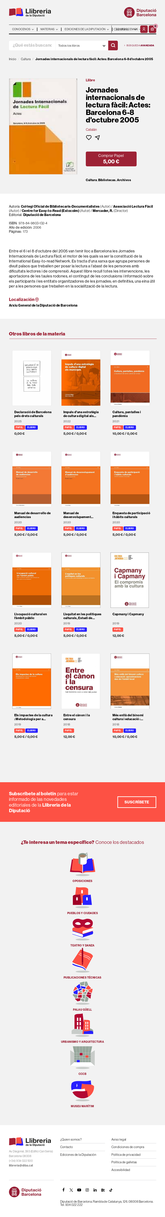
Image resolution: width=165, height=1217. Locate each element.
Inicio (12, 59)
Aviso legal (118, 1139)
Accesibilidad (120, 1170)
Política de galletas (124, 1162)
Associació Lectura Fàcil (133, 206)
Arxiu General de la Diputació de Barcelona (43, 305)
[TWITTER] (71, 1190)
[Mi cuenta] (144, 29)
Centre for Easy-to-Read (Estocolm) (50, 211)
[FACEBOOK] (63, 1190)
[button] (152, 29)
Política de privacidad (126, 1154)
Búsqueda (139, 45)
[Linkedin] (95, 1190)
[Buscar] (113, 45)
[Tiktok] (111, 1190)
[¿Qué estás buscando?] (32, 45)
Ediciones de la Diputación (78, 1154)
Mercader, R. (103, 211)
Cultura (91, 180)
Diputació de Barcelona (42, 215)
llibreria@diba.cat (21, 1165)
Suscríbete (136, 802)
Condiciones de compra (127, 1147)
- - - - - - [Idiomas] (125, 29)
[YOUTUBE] (79, 1190)
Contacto (66, 1147)
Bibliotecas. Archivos (114, 180)
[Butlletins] (103, 1190)
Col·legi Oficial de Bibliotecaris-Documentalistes (60, 206)
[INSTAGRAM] (87, 1190)
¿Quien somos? (71, 1139)
